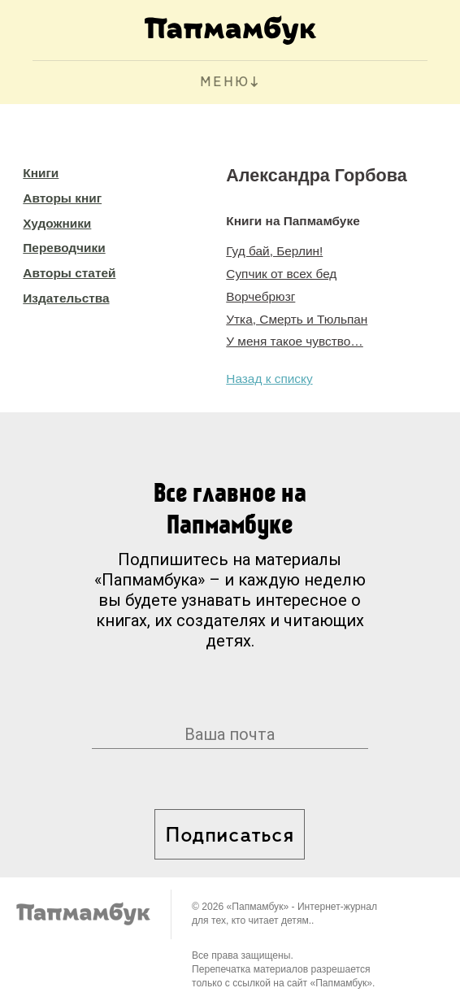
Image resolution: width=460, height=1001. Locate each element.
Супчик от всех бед (281, 274)
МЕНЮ (225, 82)
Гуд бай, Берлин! (274, 251)
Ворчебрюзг (260, 296)
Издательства (66, 298)
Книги (41, 173)
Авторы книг (62, 198)
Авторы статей (69, 273)
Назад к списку (269, 378)
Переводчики (64, 248)
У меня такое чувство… (294, 341)
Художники (57, 223)
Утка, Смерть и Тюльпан (296, 319)
